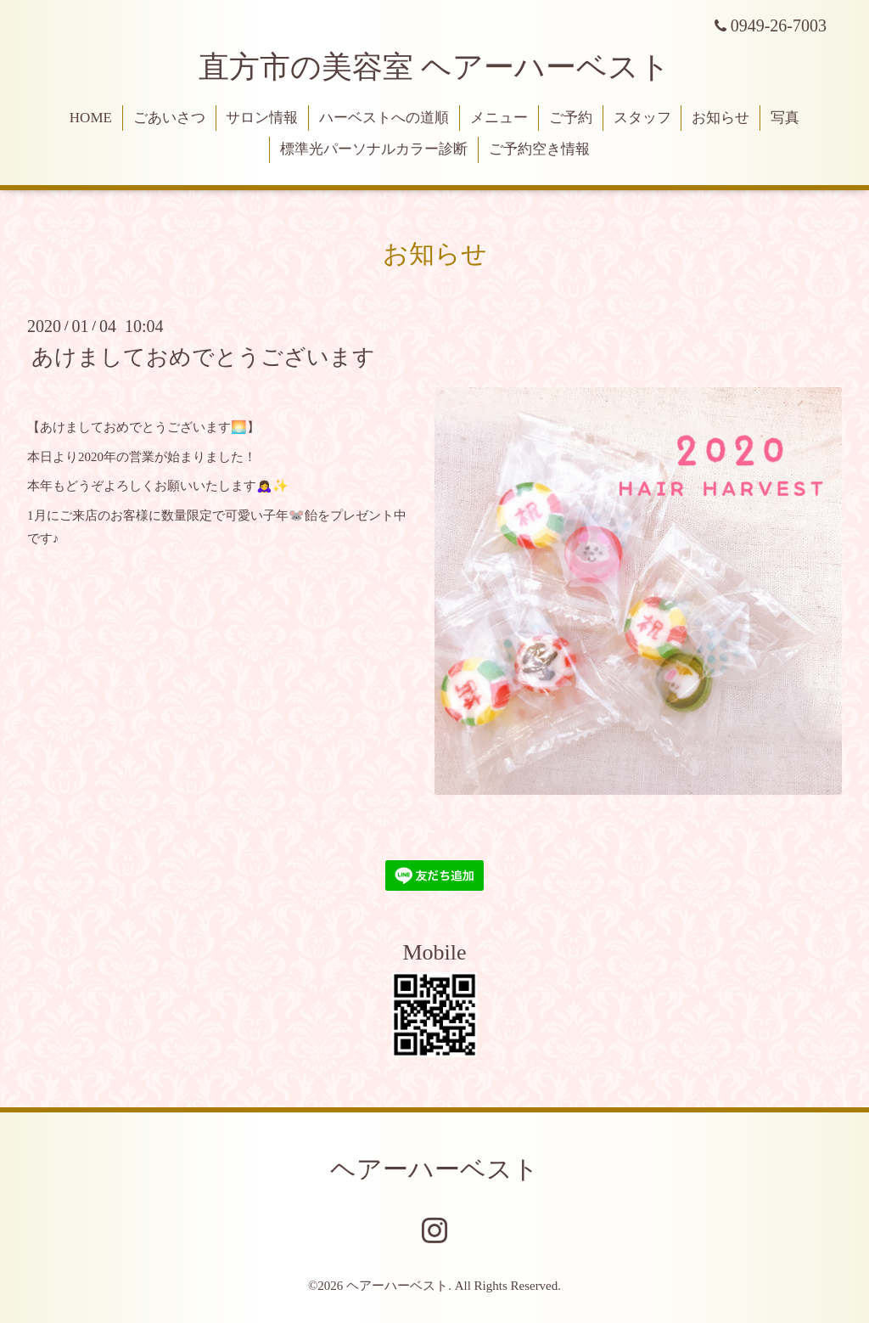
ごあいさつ (169, 118)
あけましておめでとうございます (203, 356)
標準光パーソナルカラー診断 (374, 149)
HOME (91, 118)
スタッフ (642, 118)
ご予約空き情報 (539, 149)
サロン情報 (262, 118)
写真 (785, 118)
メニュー (499, 118)
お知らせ (720, 118)
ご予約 (570, 118)
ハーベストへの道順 (384, 118)
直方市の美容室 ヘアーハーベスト (434, 67)
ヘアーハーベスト (434, 1169)
